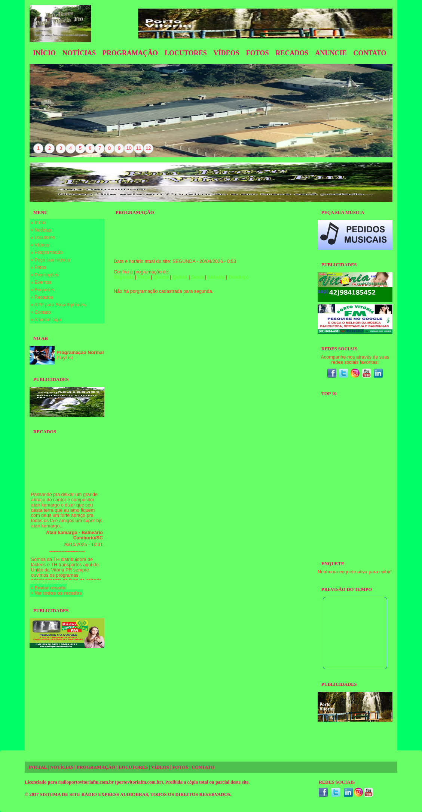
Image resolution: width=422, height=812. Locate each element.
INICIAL (37, 767)
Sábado (216, 277)
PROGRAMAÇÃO (96, 767)
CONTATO (203, 767)
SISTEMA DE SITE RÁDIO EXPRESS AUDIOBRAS (94, 794)
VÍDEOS (160, 767)
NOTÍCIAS (61, 767)
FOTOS (180, 767)
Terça (143, 277)
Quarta (160, 277)
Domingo (238, 277)
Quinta (179, 277)
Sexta (197, 277)
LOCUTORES (133, 767)
